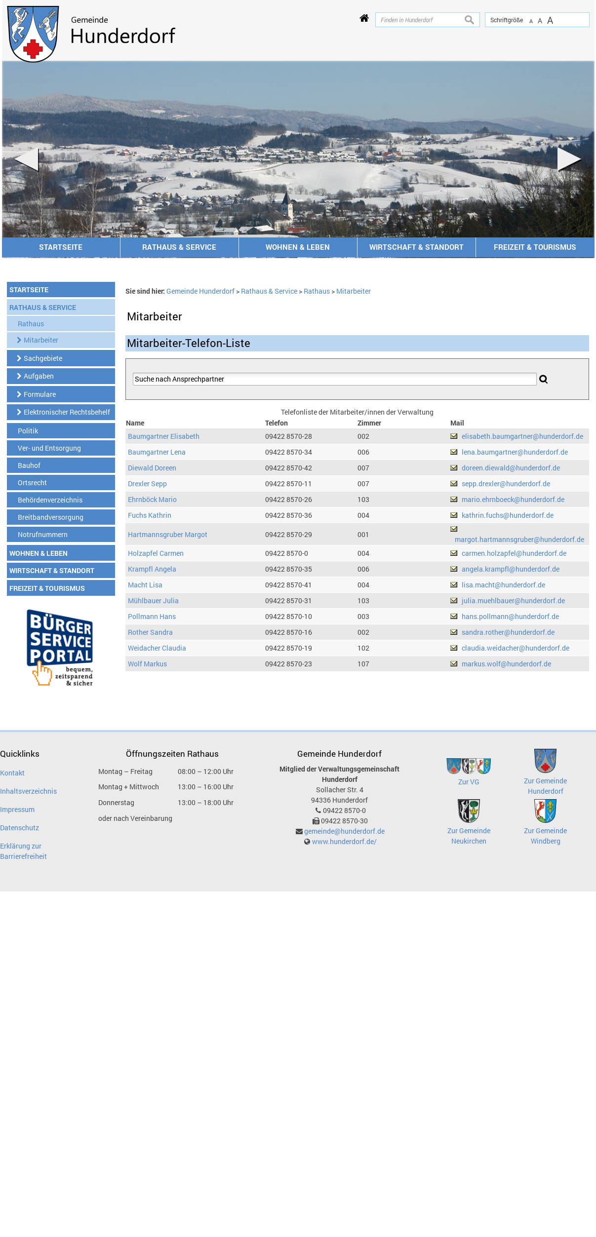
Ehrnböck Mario (152, 499)
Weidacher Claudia (157, 648)
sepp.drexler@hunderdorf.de (506, 483)
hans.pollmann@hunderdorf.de (510, 616)
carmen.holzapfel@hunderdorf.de (514, 553)
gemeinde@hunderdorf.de (344, 831)
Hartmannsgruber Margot (167, 534)
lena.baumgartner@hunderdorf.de (515, 452)
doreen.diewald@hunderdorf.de (511, 467)
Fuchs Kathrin (149, 515)
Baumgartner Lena (157, 452)
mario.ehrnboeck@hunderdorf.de (513, 499)
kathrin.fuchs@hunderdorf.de (508, 515)
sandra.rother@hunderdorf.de (508, 632)
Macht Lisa (145, 584)
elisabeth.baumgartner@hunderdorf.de (522, 436)
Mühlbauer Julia (153, 600)
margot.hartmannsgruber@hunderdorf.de (519, 539)
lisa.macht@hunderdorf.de (503, 584)
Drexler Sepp (147, 483)
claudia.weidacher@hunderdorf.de (515, 648)
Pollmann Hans (152, 616)
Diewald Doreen (152, 467)
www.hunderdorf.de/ (344, 841)
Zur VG (468, 781)
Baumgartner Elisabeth (163, 436)
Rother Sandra (150, 632)
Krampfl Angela (152, 569)
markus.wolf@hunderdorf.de (506, 663)
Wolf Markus (147, 663)
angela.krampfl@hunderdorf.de (510, 569)
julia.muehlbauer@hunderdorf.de (513, 600)
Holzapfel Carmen (156, 553)
